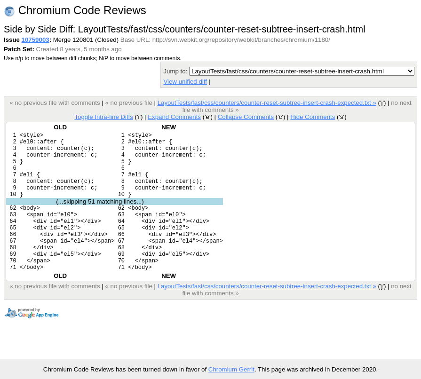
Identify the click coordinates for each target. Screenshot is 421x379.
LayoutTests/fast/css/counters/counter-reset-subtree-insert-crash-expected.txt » (267, 102)
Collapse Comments (246, 116)
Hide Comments (312, 116)
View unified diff (185, 81)
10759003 (35, 39)
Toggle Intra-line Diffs (103, 116)
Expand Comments (174, 116)
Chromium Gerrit (231, 369)
